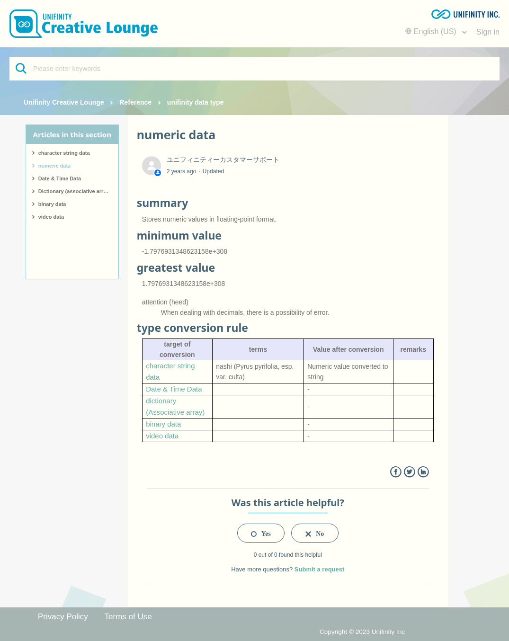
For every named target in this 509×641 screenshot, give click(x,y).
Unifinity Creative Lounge (64, 102)
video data (51, 217)
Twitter (409, 472)
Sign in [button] (488, 32)
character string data (64, 153)
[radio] (261, 533)
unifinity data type (195, 102)
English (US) (431, 31)
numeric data (54, 166)
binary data (52, 204)
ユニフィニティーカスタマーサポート (223, 159)
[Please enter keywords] (254, 68)
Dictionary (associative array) (74, 191)
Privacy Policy (63, 616)
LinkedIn (423, 472)
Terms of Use (128, 616)
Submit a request (319, 569)
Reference (135, 102)
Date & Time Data (59, 178)
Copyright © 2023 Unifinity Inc (362, 631)
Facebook (396, 472)
